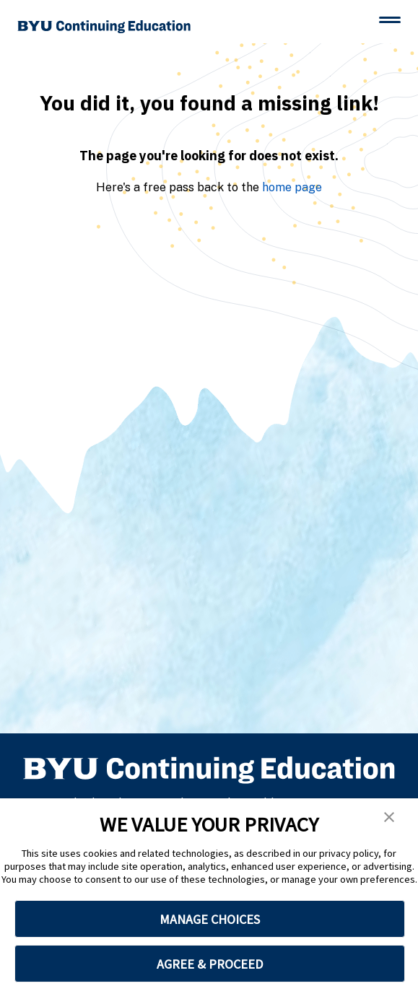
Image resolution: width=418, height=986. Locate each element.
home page (292, 187)
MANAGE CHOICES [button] (210, 919)
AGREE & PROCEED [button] (210, 964)
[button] (389, 817)
